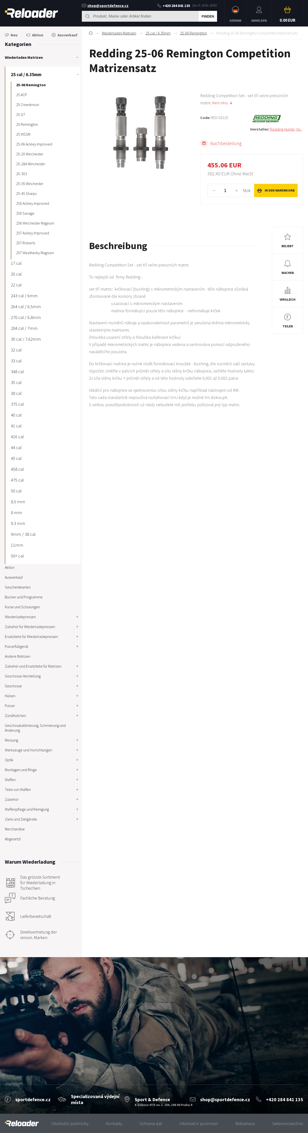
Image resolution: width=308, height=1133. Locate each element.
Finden (208, 16)
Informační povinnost (198, 1123)
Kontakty (114, 1123)
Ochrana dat (151, 1123)
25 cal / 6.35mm (158, 33)
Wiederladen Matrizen (119, 33)
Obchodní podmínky (70, 1123)
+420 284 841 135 (173, 5)
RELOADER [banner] (31, 13)
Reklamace (245, 1123)
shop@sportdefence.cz (105, 5)
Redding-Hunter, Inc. (286, 129)
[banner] (22, 1123)
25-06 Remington (193, 33)
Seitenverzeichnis (287, 1123)
